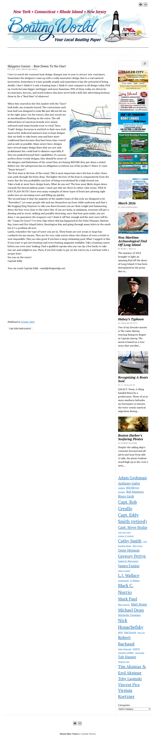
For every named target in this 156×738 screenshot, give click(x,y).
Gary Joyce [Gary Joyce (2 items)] (137, 545)
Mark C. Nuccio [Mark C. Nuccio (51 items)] (125, 589)
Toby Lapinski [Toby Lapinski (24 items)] (130, 678)
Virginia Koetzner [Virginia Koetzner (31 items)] (126, 693)
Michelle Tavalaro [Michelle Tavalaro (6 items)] (129, 615)
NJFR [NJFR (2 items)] (120, 632)
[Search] (144, 63)
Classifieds (55, 51)
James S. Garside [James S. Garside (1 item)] (124, 571)
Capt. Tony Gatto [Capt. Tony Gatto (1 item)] (124, 532)
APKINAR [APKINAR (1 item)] (121, 488)
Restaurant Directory (100, 51)
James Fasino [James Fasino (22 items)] (128, 565)
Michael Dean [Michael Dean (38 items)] (131, 610)
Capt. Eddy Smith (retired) (20, 328)
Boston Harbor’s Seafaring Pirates (130, 437)
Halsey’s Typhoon (131, 319)
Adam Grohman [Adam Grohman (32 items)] (132, 477)
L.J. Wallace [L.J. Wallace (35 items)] (128, 575)
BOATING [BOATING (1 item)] (121, 492)
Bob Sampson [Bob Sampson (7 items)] (135, 492)
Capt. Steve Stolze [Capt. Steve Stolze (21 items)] (132, 527)
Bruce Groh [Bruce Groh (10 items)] (126, 496)
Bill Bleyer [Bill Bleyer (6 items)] (132, 487)
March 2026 (127, 203)
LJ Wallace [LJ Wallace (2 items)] (135, 580)
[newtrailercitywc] (133, 89)
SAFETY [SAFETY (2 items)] (136, 649)
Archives (42, 51)
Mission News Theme (69, 734)
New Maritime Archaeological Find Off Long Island (132, 241)
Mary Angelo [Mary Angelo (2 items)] (124, 604)
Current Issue (27, 51)
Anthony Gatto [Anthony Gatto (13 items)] (129, 483)
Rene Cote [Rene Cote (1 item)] (141, 633)
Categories (124, 705)
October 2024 (27, 322)
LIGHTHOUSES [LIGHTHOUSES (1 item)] (123, 581)
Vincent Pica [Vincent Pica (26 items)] (129, 684)
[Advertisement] (59, 295)
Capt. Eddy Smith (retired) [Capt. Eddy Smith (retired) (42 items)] (132, 518)
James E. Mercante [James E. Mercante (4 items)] (128, 561)
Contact (119, 51)
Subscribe (131, 51)
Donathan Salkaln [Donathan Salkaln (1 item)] (124, 546)
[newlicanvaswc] (133, 110)
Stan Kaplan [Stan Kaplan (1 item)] (139, 653)
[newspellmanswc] (133, 173)
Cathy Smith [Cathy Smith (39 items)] (130, 541)
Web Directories (75, 51)
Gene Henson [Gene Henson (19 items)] (129, 550)
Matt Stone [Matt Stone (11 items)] (139, 604)
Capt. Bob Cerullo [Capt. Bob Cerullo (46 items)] (127, 505)
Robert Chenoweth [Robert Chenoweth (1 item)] (124, 649)
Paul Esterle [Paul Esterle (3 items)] (130, 632)
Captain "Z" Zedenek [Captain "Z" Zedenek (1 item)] (126, 536)
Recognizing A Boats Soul (133, 379)
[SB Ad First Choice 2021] (133, 131)
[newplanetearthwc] (133, 152)
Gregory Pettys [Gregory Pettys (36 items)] (132, 556)
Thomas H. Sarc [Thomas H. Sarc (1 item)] (123, 662)
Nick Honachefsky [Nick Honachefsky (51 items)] (130, 623)
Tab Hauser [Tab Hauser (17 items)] (127, 656)
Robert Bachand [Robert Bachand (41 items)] (126, 641)
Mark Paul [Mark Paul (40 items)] (127, 599)
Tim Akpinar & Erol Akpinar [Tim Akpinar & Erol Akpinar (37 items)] (132, 670)
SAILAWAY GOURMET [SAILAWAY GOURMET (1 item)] (126, 653)
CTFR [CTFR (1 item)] (145, 542)
